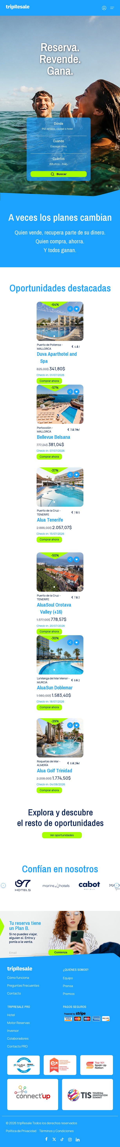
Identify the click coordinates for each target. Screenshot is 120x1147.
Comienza (60, 952)
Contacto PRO (17, 1046)
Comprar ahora (49, 381)
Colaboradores (18, 1038)
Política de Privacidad (21, 1131)
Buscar (59, 174)
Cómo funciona (18, 977)
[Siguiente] (116, 885)
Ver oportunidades (62, 835)
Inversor (13, 1030)
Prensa (68, 986)
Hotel (11, 1015)
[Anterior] (3, 885)
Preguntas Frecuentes (23, 985)
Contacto (14, 993)
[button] (54, 336)
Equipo (68, 978)
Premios (69, 994)
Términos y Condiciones (56, 1131)
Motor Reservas (18, 1023)
